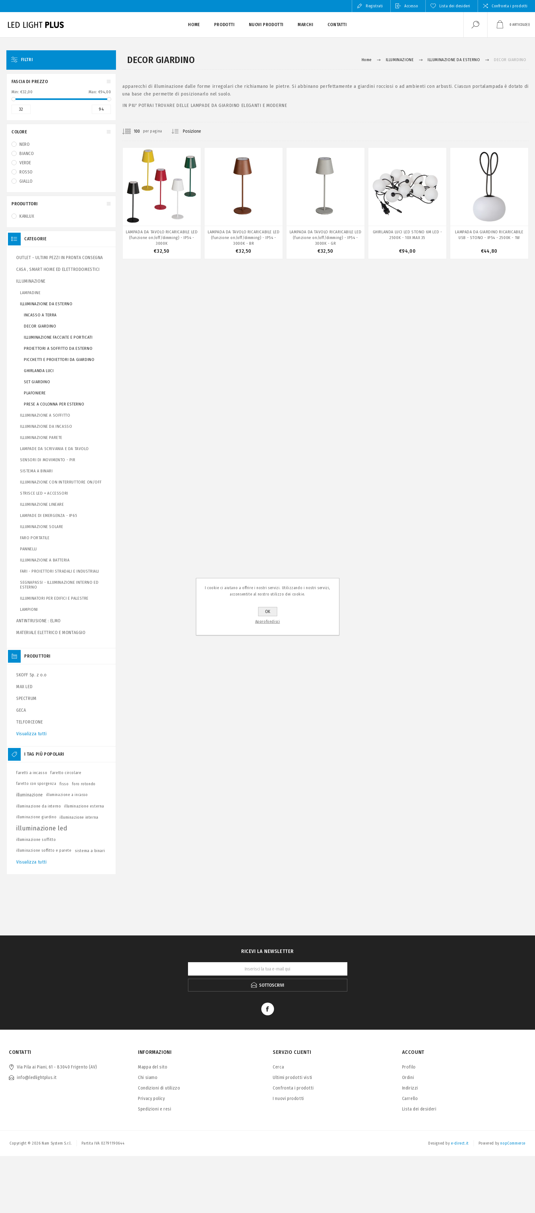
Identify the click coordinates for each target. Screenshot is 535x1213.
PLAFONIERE (35, 393)
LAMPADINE (30, 292)
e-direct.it (460, 1143)
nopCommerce (512, 1143)
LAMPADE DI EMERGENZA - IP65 (48, 515)
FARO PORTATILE (34, 537)
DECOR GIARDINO (40, 326)
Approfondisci (267, 621)
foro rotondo (84, 783)
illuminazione (29, 795)
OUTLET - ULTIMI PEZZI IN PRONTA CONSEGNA (59, 257)
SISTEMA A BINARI (36, 471)
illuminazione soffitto (36, 839)
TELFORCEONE (29, 722)
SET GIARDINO (37, 381)
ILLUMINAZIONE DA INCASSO (46, 426)
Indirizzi (410, 1088)
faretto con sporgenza (36, 783)
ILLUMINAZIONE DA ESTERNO (46, 303)
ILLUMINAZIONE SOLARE (41, 526)
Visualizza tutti (31, 734)
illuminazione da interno (38, 806)
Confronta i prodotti (510, 6)
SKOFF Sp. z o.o (31, 675)
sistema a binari (90, 850)
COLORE (19, 132)
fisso (64, 783)
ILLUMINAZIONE (31, 281)
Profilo (409, 1067)
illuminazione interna (79, 817)
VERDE (25, 163)
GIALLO (26, 181)
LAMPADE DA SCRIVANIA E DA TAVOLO (54, 448)
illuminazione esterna (84, 806)
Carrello (410, 1098)
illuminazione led (41, 828)
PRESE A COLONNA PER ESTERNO (54, 404)
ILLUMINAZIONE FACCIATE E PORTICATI (58, 337)
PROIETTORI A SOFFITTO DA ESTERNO (58, 348)
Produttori (24, 204)
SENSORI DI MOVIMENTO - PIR (48, 459)
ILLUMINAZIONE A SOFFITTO (45, 415)
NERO (24, 144)
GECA (21, 710)
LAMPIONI (29, 609)
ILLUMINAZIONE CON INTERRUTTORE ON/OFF (60, 482)
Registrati (374, 6)
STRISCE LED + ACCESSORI (44, 493)
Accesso (411, 6)
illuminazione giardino (36, 817)
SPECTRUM (26, 698)
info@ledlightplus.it (37, 1077)
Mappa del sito (152, 1067)
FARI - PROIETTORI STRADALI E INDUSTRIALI (59, 571)
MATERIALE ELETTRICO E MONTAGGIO (51, 632)
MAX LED (24, 686)
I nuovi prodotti (288, 1098)
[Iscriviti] (267, 969)
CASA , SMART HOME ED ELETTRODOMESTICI (57, 269)
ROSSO (26, 172)
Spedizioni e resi (154, 1109)
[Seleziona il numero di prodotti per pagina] (132, 131)
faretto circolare (65, 772)
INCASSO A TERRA (40, 315)
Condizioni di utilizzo (159, 1088)
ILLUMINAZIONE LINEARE (42, 504)
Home (367, 59)
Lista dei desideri (419, 1109)
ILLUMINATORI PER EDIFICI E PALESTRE (54, 598)
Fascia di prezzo (29, 81)
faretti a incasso (31, 772)
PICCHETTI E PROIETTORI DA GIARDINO (59, 359)
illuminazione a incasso (67, 795)
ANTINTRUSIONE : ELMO (38, 621)
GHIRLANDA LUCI (39, 370)
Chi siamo (147, 1077)
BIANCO (26, 153)
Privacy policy (151, 1098)
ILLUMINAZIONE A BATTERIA (44, 560)
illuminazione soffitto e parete (44, 850)
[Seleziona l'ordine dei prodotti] (197, 131)
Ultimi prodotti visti (292, 1077)
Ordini (408, 1077)
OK (267, 611)
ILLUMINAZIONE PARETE (41, 437)
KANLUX (26, 216)
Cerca (278, 1067)
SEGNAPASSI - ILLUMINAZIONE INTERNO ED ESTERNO (59, 584)
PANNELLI (28, 549)
